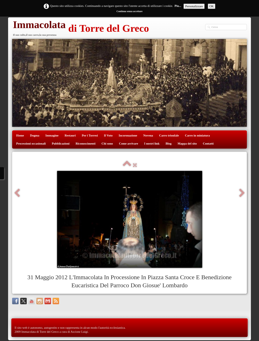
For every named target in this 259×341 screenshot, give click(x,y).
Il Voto (108, 135)
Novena (148, 135)
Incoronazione (128, 135)
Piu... (178, 5)
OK (211, 6)
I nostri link (151, 143)
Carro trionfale (169, 135)
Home (20, 135)
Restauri (70, 135)
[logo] (80, 29)
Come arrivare (128, 143)
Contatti (208, 143)
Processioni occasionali (31, 143)
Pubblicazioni (61, 143)
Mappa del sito (187, 143)
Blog (168, 143)
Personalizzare (194, 6)
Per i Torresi (90, 135)
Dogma (34, 135)
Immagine (51, 135)
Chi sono (107, 143)
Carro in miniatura (197, 135)
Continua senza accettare (129, 11)
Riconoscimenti (86, 143)
